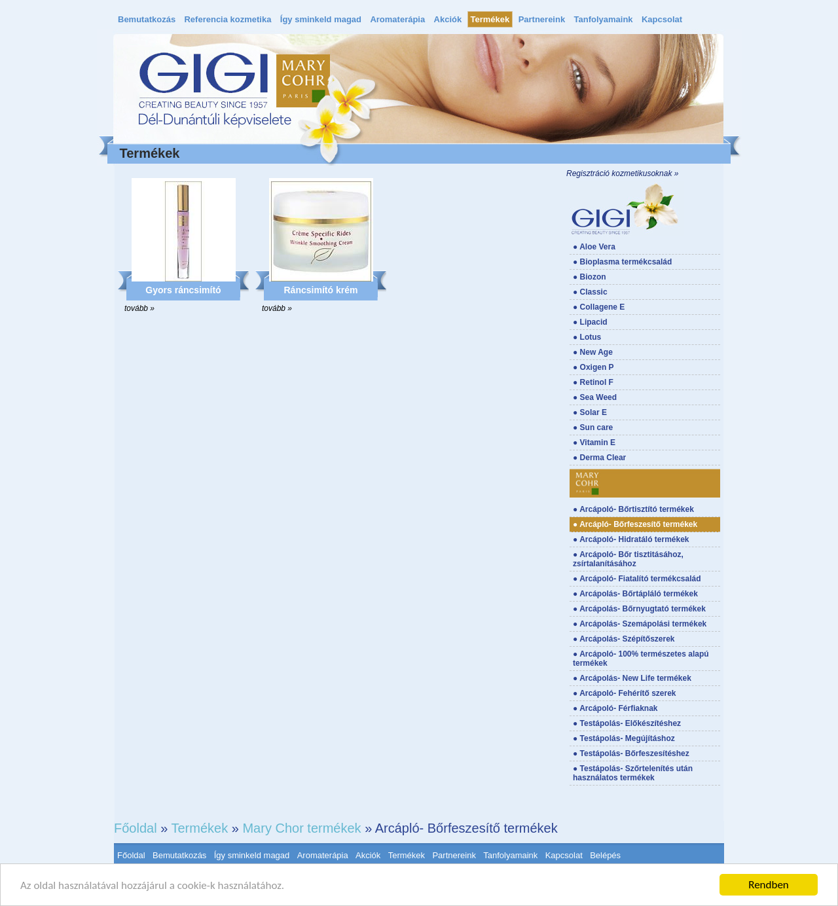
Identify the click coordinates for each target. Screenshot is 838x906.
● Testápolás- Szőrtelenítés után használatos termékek (633, 773)
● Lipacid (590, 322)
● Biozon (589, 276)
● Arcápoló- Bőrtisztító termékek (633, 509)
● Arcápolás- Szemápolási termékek (639, 623)
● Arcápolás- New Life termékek (632, 678)
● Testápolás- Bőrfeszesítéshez (631, 753)
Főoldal (135, 828)
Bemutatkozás (146, 19)
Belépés (605, 855)
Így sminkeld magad (320, 19)
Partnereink (542, 19)
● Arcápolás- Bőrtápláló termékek (635, 593)
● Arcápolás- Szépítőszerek (624, 638)
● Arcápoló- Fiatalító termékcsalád (637, 578)
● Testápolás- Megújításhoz (624, 738)
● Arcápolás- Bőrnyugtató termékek (639, 608)
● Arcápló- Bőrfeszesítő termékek (635, 524)
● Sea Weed (595, 397)
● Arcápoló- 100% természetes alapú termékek (641, 658)
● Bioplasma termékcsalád (622, 261)
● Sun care (593, 427)
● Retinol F (593, 382)
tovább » (139, 308)
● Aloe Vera (594, 246)
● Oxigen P (593, 367)
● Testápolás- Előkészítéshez (627, 723)
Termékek (490, 19)
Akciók (448, 19)
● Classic (590, 292)
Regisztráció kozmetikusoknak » (622, 173)
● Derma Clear (599, 457)
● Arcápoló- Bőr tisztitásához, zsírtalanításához (628, 559)
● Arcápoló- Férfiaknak (615, 708)
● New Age (593, 352)
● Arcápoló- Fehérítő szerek (624, 693)
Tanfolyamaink (603, 19)
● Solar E (590, 412)
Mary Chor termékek (301, 828)
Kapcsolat (662, 19)
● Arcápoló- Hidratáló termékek (631, 539)
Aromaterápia (397, 19)
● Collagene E (599, 307)
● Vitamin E (594, 442)
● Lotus (587, 337)
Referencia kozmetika (227, 19)
